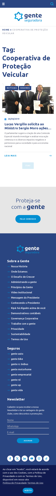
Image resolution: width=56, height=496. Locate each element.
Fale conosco (28, 219)
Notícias (12, 88)
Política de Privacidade (15, 483)
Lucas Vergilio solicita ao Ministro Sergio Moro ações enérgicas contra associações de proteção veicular (27, 126)
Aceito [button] (28, 490)
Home (6, 30)
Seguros (25, 88)
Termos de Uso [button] (35, 483)
